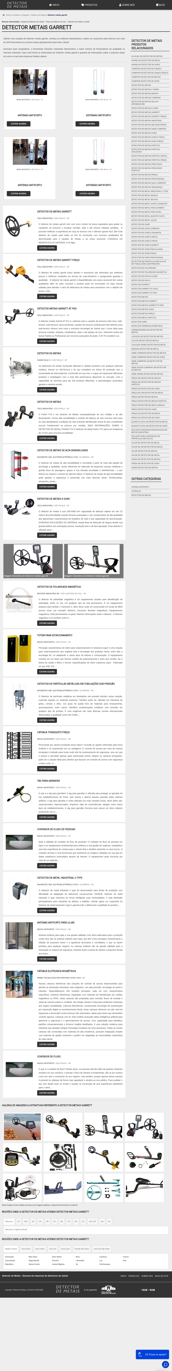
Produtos (89, 5)
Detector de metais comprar (146, 98)
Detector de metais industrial (146, 121)
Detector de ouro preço (144, 253)
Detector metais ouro (142, 309)
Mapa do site (161, 1204)
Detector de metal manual (144, 195)
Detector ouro (139, 322)
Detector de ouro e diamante (146, 233)
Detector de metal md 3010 (144, 200)
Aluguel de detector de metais (32, 22)
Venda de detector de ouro (145, 463)
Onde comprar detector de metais (148, 353)
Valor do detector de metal (145, 455)
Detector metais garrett (144, 301)
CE (83, 1149)
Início (53, 5)
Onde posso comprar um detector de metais (148, 369)
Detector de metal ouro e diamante (149, 204)
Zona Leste (65, 1177)
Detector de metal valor (144, 220)
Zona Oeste (39, 1177)
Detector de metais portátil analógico (145, 150)
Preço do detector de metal (145, 413)
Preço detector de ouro (144, 409)
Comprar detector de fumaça (146, 69)
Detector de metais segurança (147, 187)
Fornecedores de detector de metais (146, 331)
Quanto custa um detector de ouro (149, 426)
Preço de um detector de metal (147, 393)
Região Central (11, 1177)
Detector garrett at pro (144, 293)
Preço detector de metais (144, 397)
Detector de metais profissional (148, 179)
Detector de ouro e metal (144, 237)
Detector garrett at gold (144, 289)
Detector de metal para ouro (146, 212)
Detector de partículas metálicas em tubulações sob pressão (148, 263)
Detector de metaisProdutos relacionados (146, 44)
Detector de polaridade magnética (149, 272)
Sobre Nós (126, 5)
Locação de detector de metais (147, 336)
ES (33, 1149)
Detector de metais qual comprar (148, 183)
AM (102, 1149)
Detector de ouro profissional (147, 258)
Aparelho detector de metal (145, 60)
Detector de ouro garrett (145, 245)
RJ (19, 1149)
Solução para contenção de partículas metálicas (145, 437)
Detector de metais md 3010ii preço (149, 125)
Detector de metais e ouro (145, 108)
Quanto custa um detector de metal (149, 422)
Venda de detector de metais (145, 459)
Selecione (9, 1149)
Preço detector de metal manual (148, 405)
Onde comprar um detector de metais (146, 362)
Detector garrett (140, 285)
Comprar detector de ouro (145, 81)
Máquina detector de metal (145, 349)
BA (76, 1149)
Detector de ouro (140, 224)
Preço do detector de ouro (145, 418)
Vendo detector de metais (144, 468)
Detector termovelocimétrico (147, 326)
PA (109, 1149)
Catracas (136, 491)
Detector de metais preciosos (146, 164)
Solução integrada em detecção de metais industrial (149, 431)
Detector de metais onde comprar (148, 129)
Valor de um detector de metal (147, 447)
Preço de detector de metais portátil (146, 383)
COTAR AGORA (17, 122)
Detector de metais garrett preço (149, 116)
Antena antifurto (140, 487)
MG (25, 1149)
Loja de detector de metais (145, 341)
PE (69, 1149)
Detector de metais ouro (144, 133)
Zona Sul (52, 1177)
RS (61, 1149)
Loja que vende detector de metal (148, 345)
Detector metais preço (143, 314)
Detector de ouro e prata (144, 241)
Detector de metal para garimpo (147, 208)
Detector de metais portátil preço (149, 160)
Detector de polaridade (143, 268)
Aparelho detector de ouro (145, 65)
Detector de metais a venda (78, 22)
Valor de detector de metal (145, 443)
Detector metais (139, 297)
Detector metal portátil (144, 318)
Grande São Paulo (81, 1177)
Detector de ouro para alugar (147, 249)
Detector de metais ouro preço (147, 141)
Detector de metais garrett (145, 112)
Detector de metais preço (144, 175)
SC (54, 1149)
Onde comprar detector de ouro (148, 357)
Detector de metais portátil (145, 145)
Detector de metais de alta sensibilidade (144, 103)
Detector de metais (141, 85)
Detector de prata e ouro (144, 276)
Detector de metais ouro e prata (148, 137)
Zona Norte (26, 1177)
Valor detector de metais (144, 451)
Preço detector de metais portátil (149, 401)
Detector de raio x (141, 280)
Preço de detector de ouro (56, 22)
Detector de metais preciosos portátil (146, 169)
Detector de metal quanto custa (148, 216)
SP (40, 1149)
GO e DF (92, 1149)
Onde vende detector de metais (147, 374)
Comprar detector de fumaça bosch (149, 73)
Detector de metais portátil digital (149, 156)
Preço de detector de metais (146, 378)
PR (47, 1149)
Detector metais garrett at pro (147, 305)
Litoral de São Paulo (102, 1177)
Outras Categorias (146, 479)
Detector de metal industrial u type (149, 191)
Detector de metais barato (145, 94)
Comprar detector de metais (146, 77)
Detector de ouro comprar (145, 229)
